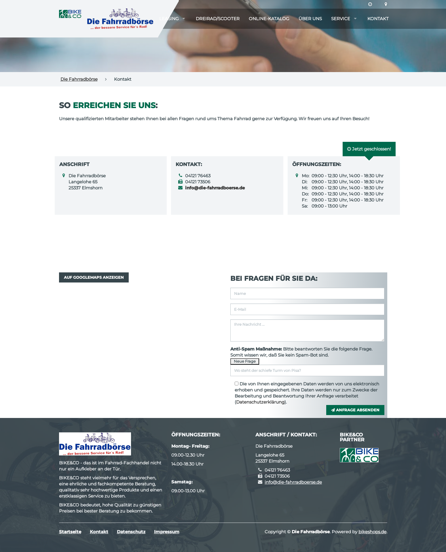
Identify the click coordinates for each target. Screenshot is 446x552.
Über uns (310, 18)
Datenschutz (131, 531)
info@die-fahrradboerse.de (293, 482)
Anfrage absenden (355, 410)
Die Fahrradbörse (79, 79)
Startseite (70, 531)
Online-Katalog (269, 18)
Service (340, 18)
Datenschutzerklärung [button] (260, 402)
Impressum (166, 531)
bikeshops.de (372, 531)
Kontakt (378, 18)
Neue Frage (245, 361)
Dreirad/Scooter (218, 18)
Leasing (169, 18)
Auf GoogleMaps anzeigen (94, 277)
